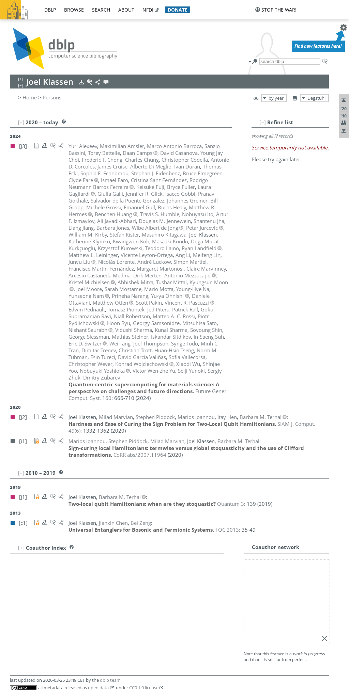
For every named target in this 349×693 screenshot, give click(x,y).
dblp (50, 9)
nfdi (147, 9)
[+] (21, 547)
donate (177, 9)
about (126, 9)
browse (74, 9)
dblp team (110, 680)
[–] (263, 122)
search (101, 9)
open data (98, 687)
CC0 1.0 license (143, 687)
